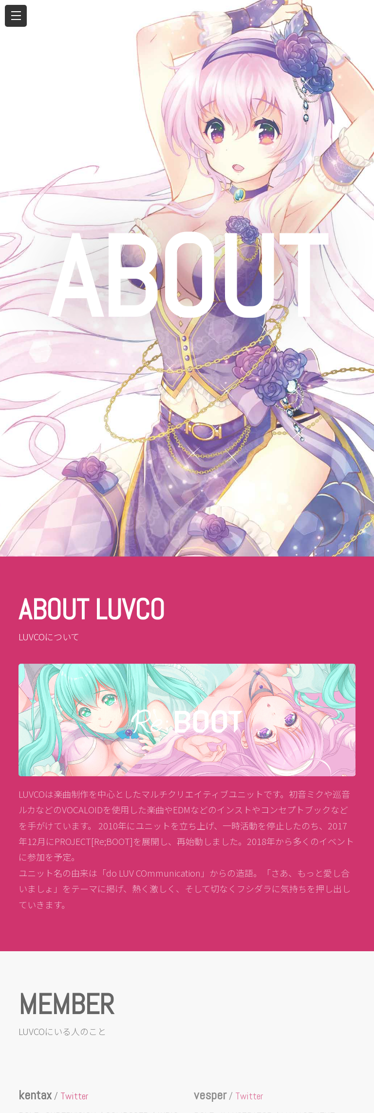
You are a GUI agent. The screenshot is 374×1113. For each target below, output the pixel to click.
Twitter (74, 1096)
